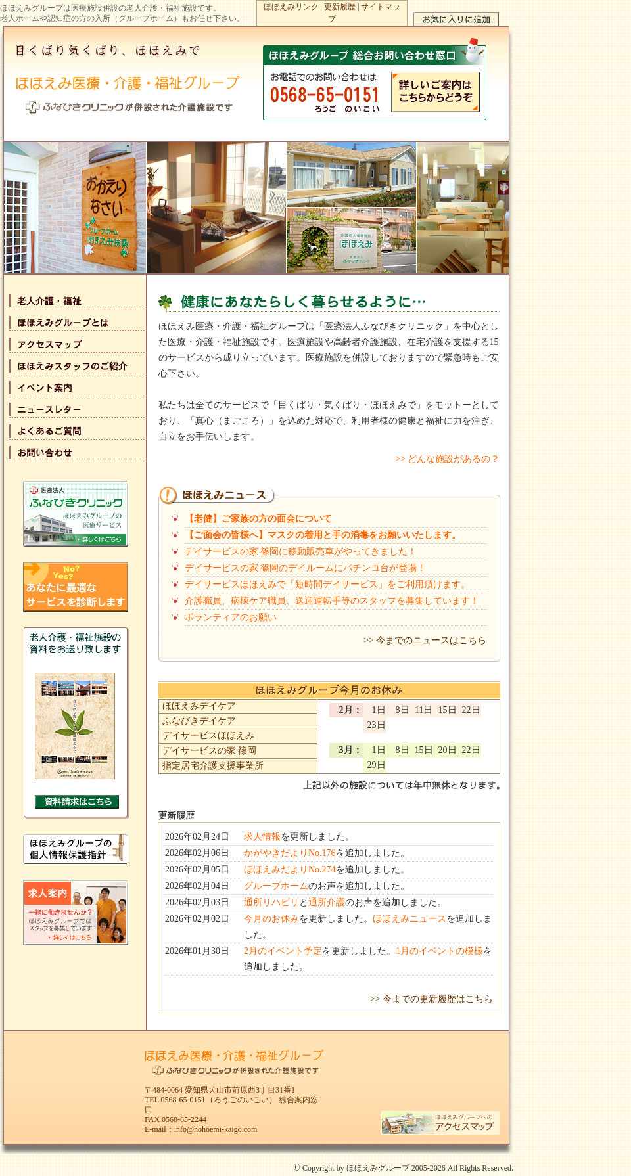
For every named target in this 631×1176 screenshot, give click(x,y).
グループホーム (276, 886)
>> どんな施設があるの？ (447, 459)
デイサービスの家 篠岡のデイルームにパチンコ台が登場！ (306, 568)
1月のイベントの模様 (439, 951)
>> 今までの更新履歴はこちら (431, 999)
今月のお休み (271, 919)
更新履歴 (340, 6)
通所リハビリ (271, 902)
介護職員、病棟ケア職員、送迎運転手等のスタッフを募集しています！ (332, 601)
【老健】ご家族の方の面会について (258, 519)
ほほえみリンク (291, 6)
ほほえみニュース (409, 919)
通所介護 (326, 902)
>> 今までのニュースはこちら (424, 640)
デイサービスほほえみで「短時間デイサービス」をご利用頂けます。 (327, 584)
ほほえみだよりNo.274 (290, 869)
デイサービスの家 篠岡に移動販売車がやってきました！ (301, 551)
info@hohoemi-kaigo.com (216, 1129)
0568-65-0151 (183, 1099)
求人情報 (262, 837)
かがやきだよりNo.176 (290, 853)
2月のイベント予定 (283, 951)
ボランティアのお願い (231, 617)
